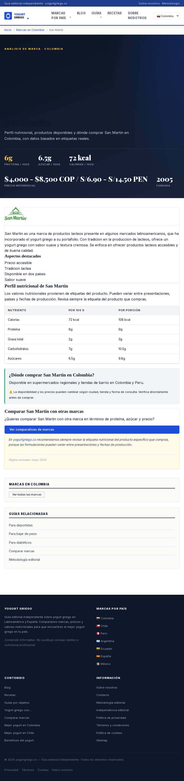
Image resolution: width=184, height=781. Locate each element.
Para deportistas (21, 525)
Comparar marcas (21, 551)
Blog (81, 13)
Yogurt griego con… (18, 710)
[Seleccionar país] (166, 15)
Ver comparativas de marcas (31, 429)
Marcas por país (58, 15)
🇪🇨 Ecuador (104, 648)
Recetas (115, 13)
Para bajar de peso (23, 534)
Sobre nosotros (149, 3)
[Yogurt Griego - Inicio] (24, 16)
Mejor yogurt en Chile (19, 733)
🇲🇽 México (103, 664)
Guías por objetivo (16, 702)
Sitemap (101, 740)
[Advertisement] (92, 83)
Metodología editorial (24, 559)
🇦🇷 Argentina (105, 641)
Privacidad (11, 770)
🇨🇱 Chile (102, 626)
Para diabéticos (20, 542)
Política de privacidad (111, 717)
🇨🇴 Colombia (105, 618)
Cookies (43, 770)
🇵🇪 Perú (101, 633)
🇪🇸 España (103, 656)
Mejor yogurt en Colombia (22, 725)
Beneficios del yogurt (19, 740)
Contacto (102, 695)
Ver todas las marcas (26, 494)
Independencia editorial (112, 710)
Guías (96, 13)
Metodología (171, 3)
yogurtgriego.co (24, 439)
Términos (28, 770)
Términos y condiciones (112, 725)
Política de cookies (109, 733)
